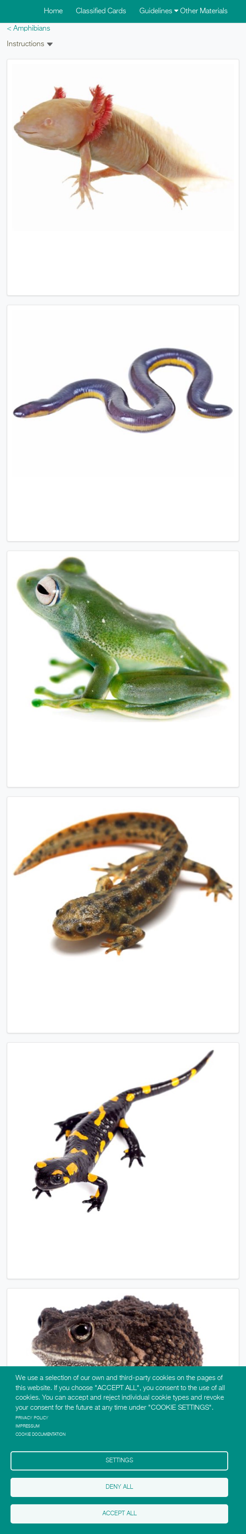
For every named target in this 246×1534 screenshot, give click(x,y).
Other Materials (204, 11)
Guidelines (158, 11)
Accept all (119, 1514)
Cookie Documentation (40, 1435)
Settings (119, 1461)
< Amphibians (28, 28)
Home (53, 11)
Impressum (28, 1426)
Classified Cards (101, 11)
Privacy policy (32, 1418)
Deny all (119, 1487)
